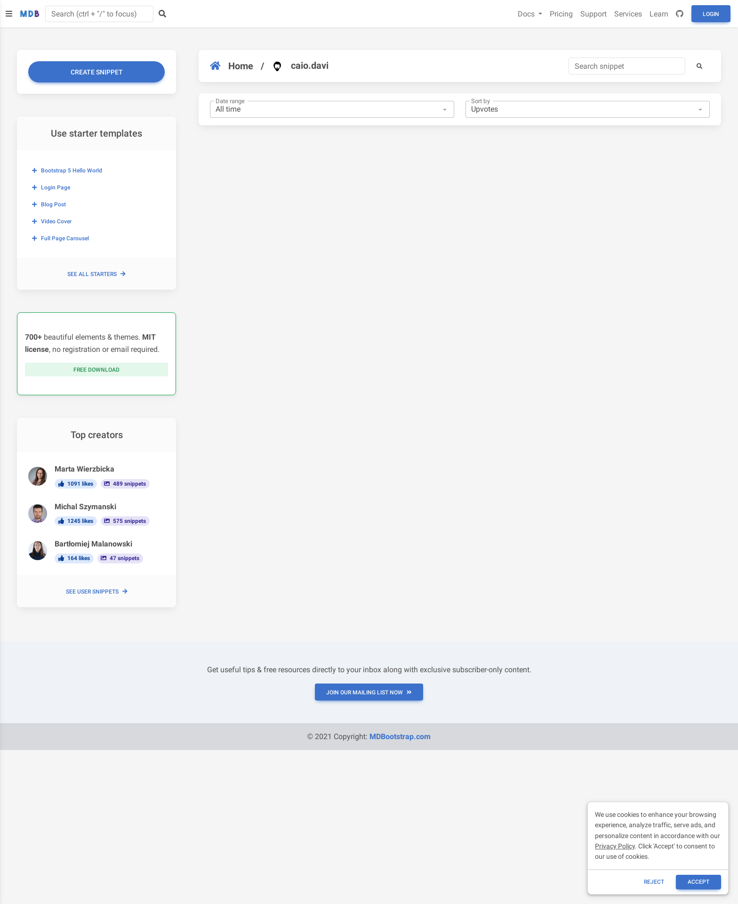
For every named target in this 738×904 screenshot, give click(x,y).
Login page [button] (51, 187)
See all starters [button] (96, 274)
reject (654, 882)
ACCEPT (698, 882)
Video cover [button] (52, 221)
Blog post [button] (49, 204)
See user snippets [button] (97, 591)
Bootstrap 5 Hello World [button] (67, 170)
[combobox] (332, 109)
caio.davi (300, 66)
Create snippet (97, 72)
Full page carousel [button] (60, 238)
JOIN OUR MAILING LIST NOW (369, 692)
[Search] (627, 65)
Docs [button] (527, 13)
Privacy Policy (615, 846)
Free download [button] (96, 369)
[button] (699, 65)
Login (711, 14)
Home (231, 66)
